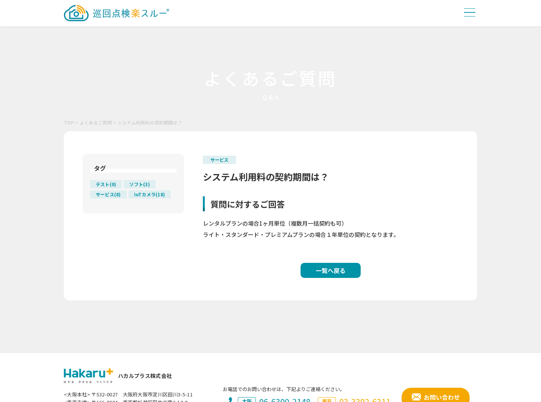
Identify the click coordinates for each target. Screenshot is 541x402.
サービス (219, 159)
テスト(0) (106, 184)
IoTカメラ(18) (149, 194)
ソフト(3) (139, 184)
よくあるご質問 (96, 122)
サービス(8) (108, 194)
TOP (69, 122)
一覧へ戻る (331, 270)
